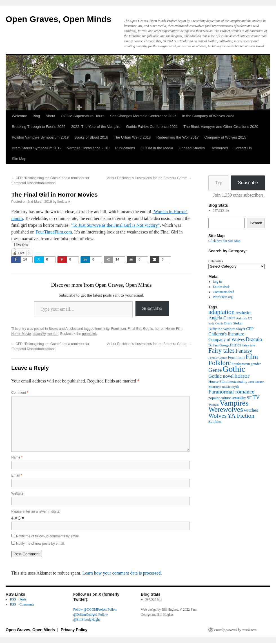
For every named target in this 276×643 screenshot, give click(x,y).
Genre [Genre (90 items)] (215, 370)
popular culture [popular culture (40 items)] (219, 398)
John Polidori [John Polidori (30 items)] (256, 381)
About (50, 116)
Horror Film (173, 329)
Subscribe (152, 308)
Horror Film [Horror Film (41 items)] (217, 381)
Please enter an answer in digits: (35, 511)
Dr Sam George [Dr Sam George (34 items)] (218, 345)
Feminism (118, 329)
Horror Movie (21, 334)
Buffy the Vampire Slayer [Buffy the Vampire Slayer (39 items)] (226, 329)
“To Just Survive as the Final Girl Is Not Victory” (115, 225)
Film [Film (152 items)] (252, 356)
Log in (217, 282)
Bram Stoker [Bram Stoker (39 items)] (233, 323)
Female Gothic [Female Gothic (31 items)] (217, 357)
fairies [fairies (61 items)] (236, 345)
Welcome (19, 116)
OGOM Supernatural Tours (82, 116)
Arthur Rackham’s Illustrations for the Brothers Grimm (149, 178)
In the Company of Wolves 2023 (208, 116)
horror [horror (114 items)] (242, 375)
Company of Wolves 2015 (225, 137)
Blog (36, 116)
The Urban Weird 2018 (132, 137)
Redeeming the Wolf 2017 (177, 137)
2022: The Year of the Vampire (96, 126)
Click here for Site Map (224, 241)
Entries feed (221, 287)
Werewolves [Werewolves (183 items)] (225, 409)
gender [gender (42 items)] (256, 364)
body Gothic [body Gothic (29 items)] (215, 323)
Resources (219, 148)
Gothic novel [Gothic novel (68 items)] (221, 376)
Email (16, 475)
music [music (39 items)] (226, 387)
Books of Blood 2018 (91, 137)
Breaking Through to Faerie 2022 (39, 126)
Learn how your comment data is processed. (122, 573)
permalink (89, 334)
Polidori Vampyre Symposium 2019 (40, 137)
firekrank (63, 202)
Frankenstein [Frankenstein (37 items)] (241, 364)
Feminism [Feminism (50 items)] (236, 357)
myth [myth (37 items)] (235, 387)
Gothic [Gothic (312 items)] (233, 368)
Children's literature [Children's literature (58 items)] (226, 333)
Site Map (19, 159)
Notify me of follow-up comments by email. (47, 536)
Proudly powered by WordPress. (235, 630)
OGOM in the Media (157, 148)
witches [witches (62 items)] (251, 410)
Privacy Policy (74, 630)
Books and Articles (63, 329)
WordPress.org (223, 297)
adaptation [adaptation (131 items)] (221, 311)
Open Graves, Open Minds (58, 19)
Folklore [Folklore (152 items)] (219, 362)
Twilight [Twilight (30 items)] (213, 404)
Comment (19, 393)
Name (17, 457)
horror (159, 329)
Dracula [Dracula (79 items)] (254, 339)
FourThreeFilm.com (53, 232)
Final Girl (134, 329)
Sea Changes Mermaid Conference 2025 (143, 116)
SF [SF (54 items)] (249, 397)
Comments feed (223, 292)
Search (256, 223)
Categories (215, 261)
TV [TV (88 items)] (256, 397)
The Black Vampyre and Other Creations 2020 (220, 126)
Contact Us (242, 148)
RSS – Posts (18, 599)
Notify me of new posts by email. (40, 544)
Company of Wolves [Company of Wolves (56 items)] (226, 339)
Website (17, 493)
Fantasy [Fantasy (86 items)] (243, 351)
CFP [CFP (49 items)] (249, 328)
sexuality (39, 334)
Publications (125, 148)
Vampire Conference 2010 (88, 148)
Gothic (148, 329)
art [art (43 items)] (250, 318)
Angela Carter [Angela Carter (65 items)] (221, 318)
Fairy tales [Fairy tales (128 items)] (221, 350)
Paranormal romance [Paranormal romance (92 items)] (231, 392)
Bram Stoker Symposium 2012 (36, 148)
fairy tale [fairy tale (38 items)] (248, 345)
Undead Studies (192, 148)
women (53, 334)
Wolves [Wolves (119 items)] (217, 415)
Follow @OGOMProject (90, 609)
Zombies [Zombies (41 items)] (214, 421)
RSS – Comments (22, 604)
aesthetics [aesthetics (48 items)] (243, 312)
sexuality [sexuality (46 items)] (239, 397)
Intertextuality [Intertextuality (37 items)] (237, 382)
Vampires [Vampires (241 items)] (234, 403)
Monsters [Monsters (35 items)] (214, 387)
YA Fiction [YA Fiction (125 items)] (240, 415)
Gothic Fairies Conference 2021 (152, 126)
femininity (102, 329)
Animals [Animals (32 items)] (241, 318)
